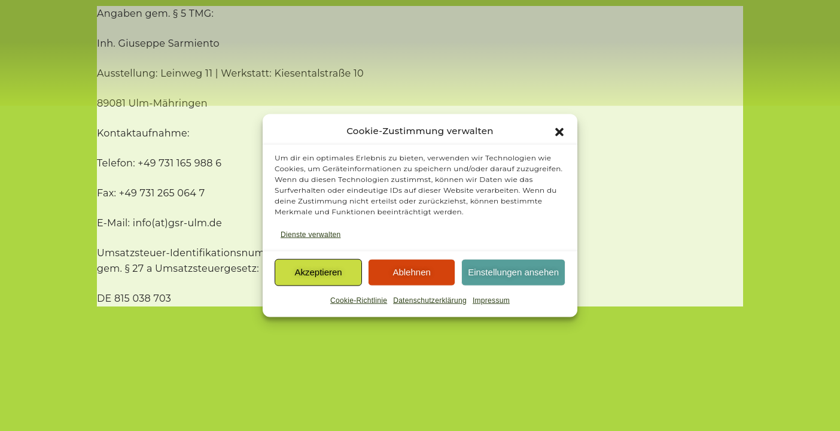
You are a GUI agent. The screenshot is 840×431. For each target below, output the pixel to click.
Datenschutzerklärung (430, 303)
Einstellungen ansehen (513, 274)
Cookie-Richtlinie (358, 303)
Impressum (491, 303)
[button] (559, 133)
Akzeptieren (318, 274)
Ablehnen (411, 274)
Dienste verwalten (310, 237)
